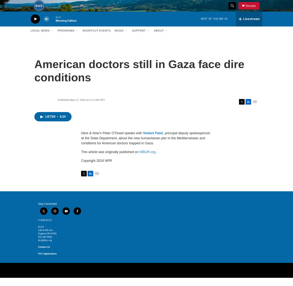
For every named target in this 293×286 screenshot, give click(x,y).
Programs (66, 38)
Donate (253, 10)
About (159, 38)
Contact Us (44, 255)
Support (139, 38)
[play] (35, 27)
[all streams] (249, 27)
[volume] (46, 27)
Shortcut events (96, 38)
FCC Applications (47, 262)
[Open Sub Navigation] (52, 38)
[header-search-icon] (234, 10)
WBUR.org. (147, 160)
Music (119, 38)
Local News (40, 38)
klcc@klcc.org (45, 248)
